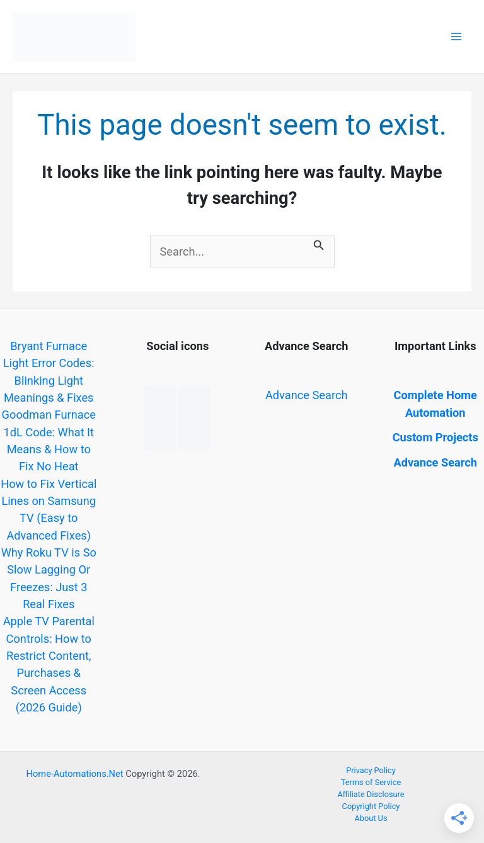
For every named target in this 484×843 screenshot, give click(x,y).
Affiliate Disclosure (370, 794)
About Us (371, 818)
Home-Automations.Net (74, 773)
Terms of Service (371, 782)
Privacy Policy (371, 770)
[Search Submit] (319, 243)
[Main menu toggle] (456, 37)
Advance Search (306, 395)
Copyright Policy (371, 806)
